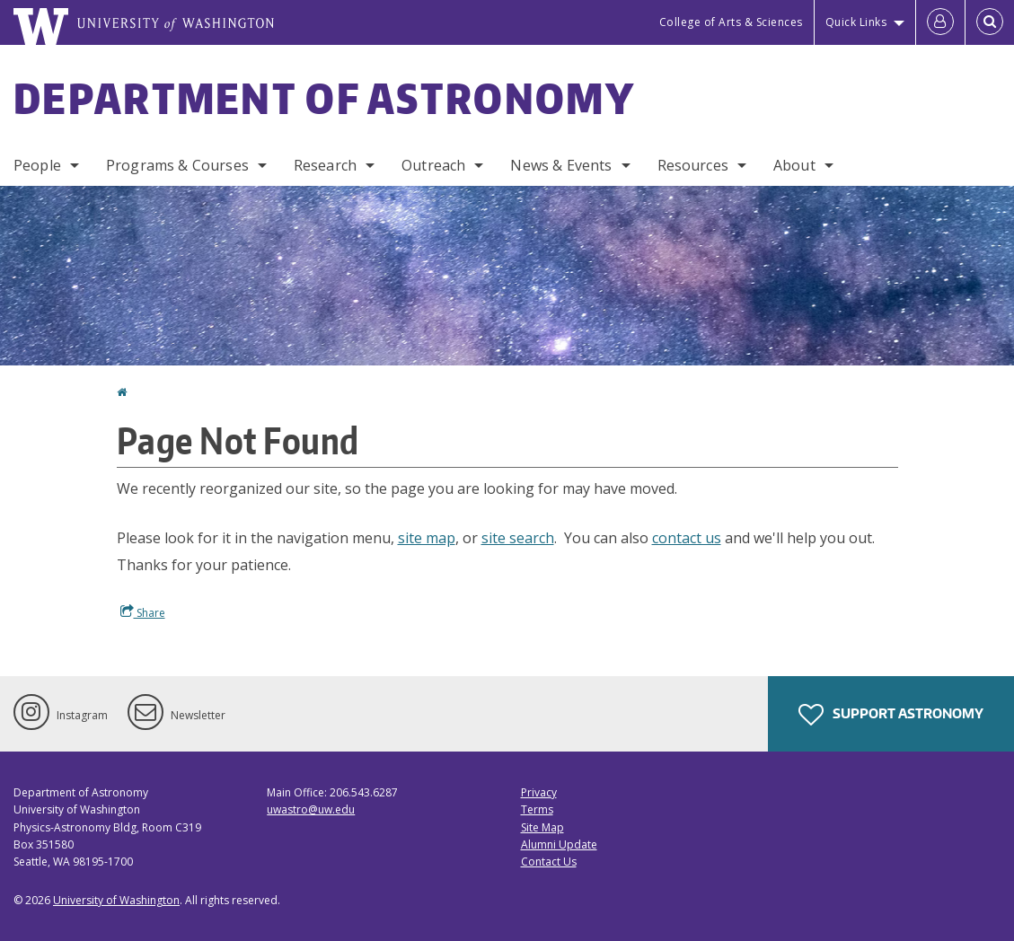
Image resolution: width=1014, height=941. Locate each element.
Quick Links (856, 22)
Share (142, 612)
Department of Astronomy (324, 98)
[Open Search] (990, 22)
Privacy (539, 792)
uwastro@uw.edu (311, 809)
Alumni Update (559, 844)
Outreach (433, 165)
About (794, 165)
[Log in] (940, 22)
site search (517, 538)
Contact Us (549, 861)
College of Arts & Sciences (731, 22)
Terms (537, 809)
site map (426, 538)
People (37, 165)
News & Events (561, 165)
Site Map (542, 827)
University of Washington (116, 900)
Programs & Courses (177, 165)
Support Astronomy (890, 714)
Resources (692, 165)
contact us (686, 538)
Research (325, 165)
